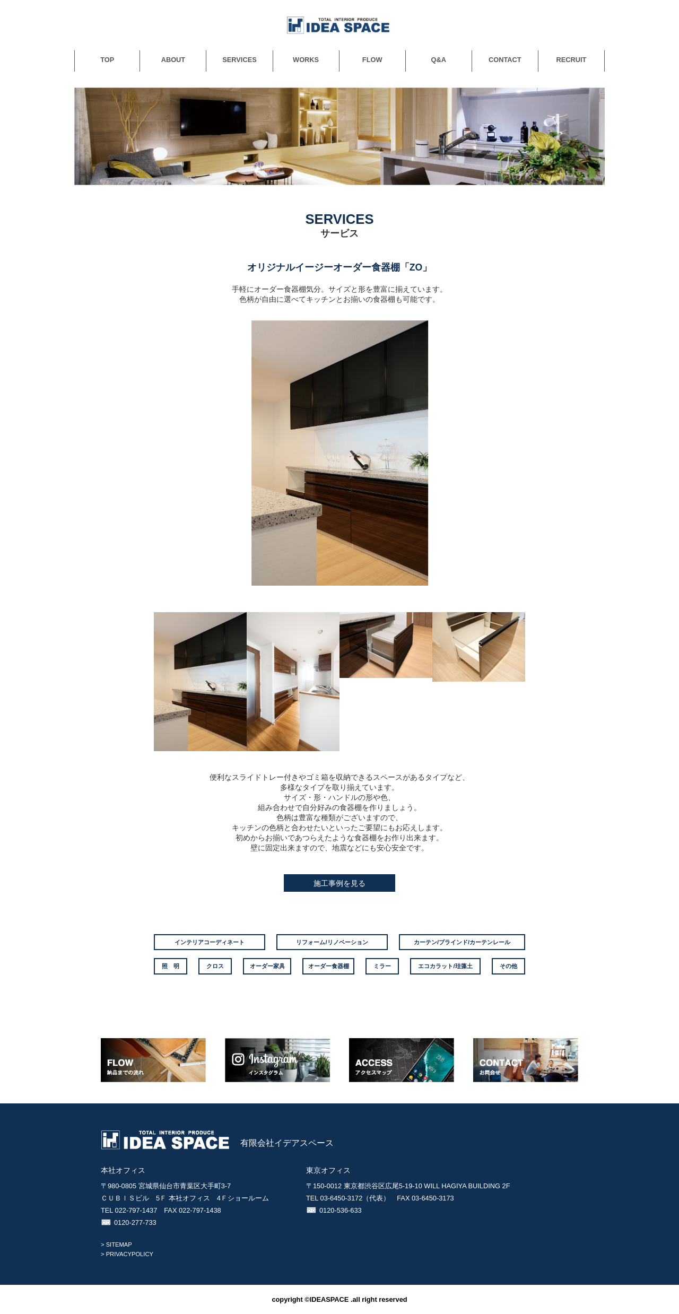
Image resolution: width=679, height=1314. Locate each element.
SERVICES (239, 60)
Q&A (438, 60)
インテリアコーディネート (210, 942)
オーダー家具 (267, 966)
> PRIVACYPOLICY (127, 1254)
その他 (508, 966)
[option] (339, 453)
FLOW (372, 60)
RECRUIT (571, 60)
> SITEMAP (116, 1244)
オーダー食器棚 (328, 966)
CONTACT (505, 60)
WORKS (306, 60)
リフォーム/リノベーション (332, 942)
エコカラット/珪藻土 (445, 966)
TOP (107, 60)
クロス (215, 966)
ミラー (382, 966)
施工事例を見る (339, 883)
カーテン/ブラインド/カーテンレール (462, 942)
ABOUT (173, 60)
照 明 (170, 966)
